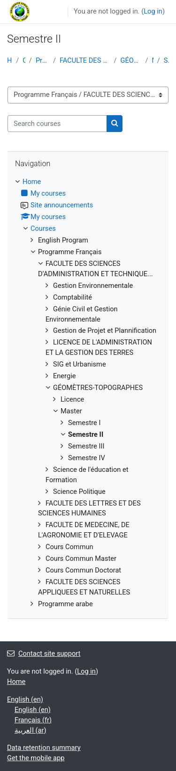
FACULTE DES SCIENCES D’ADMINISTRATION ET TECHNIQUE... (85, 60)
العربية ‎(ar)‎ (30, 730)
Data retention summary (44, 747)
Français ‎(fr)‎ (33, 720)
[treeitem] (88, 393)
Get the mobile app (35, 758)
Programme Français (42, 60)
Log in (153, 11)
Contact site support (43, 653)
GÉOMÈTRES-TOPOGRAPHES (130, 60)
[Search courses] (57, 123)
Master (152, 60)
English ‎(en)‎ (25, 699)
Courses (24, 60)
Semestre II (166, 60)
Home (9, 60)
